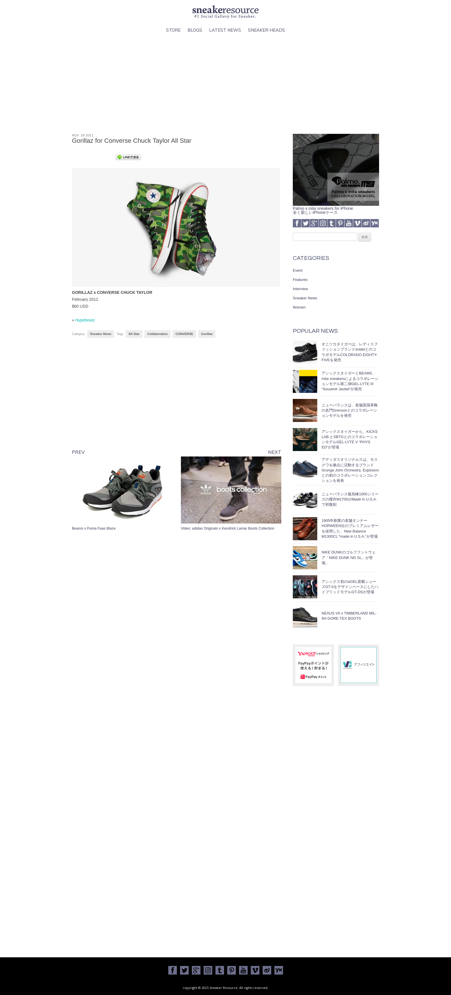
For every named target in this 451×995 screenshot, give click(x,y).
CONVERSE (184, 334)
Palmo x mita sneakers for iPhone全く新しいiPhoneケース (336, 208)
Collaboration (157, 334)
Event (297, 270)
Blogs (195, 30)
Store (173, 30)
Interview (300, 289)
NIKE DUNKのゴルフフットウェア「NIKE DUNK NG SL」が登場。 (349, 557)
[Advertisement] (225, 83)
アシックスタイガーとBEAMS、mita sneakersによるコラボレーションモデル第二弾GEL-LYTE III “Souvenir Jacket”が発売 (350, 381)
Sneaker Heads (266, 30)
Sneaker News (101, 334)
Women (299, 307)
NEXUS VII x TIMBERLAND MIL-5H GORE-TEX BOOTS (349, 616)
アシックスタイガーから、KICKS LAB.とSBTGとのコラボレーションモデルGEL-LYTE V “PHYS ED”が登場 (350, 439)
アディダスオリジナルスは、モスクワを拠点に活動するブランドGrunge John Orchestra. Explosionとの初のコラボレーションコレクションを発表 (350, 470)
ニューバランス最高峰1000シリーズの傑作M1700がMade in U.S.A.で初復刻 (350, 499)
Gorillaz (207, 334)
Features (300, 279)
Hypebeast (85, 320)
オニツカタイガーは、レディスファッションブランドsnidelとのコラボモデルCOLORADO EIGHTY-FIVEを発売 (350, 352)
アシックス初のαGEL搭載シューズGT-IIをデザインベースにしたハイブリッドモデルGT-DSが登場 (350, 586)
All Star (134, 334)
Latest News (225, 30)
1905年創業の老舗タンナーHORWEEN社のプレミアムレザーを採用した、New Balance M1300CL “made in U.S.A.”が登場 (350, 528)
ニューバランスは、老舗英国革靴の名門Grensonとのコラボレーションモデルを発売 (350, 410)
